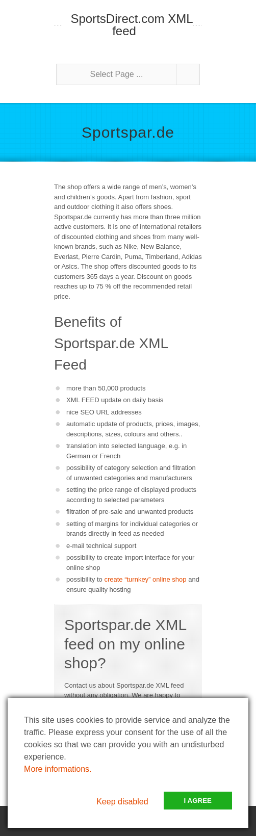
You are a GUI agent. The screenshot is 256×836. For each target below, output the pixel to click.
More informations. (58, 769)
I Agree (198, 800)
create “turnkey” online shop (145, 579)
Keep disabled (122, 801)
